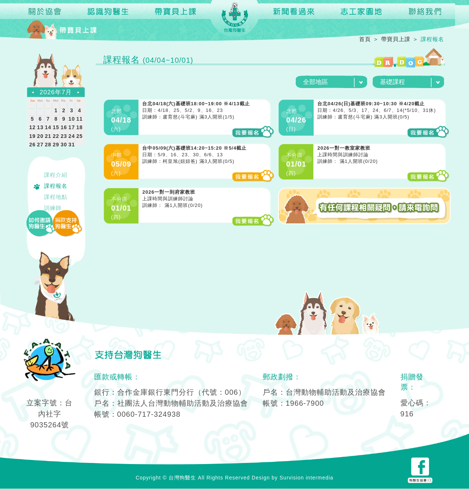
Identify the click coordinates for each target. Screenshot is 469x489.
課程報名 (55, 186)
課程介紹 (55, 175)
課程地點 (55, 197)
